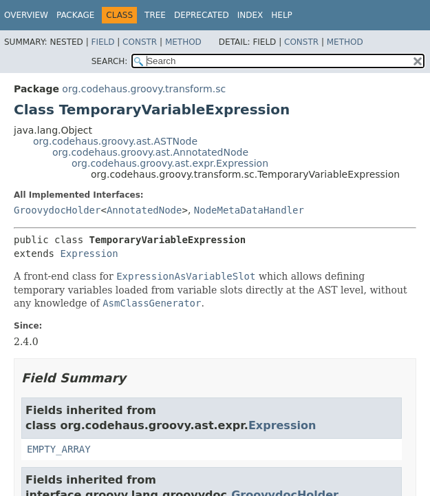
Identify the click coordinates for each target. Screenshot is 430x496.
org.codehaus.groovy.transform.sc (144, 88)
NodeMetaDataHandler (249, 210)
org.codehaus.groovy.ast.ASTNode (115, 141)
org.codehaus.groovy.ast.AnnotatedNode (150, 152)
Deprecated (201, 15)
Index (250, 15)
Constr (139, 42)
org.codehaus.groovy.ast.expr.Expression (170, 163)
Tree (155, 15)
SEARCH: (110, 61)
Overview (26, 15)
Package (75, 15)
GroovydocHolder (57, 210)
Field (102, 42)
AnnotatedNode (144, 210)
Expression (89, 253)
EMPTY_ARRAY (59, 449)
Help (281, 15)
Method (183, 42)
